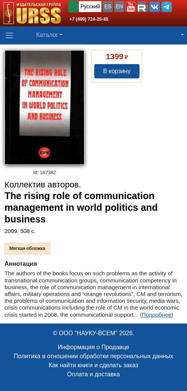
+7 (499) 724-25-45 (88, 19)
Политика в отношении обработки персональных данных (93, 356)
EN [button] (119, 6)
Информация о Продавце (93, 347)
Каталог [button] (47, 35)
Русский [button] (90, 6)
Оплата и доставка (93, 374)
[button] (131, 7)
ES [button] (108, 6)
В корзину (116, 71)
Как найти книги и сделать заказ (93, 365)
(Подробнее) (156, 314)
